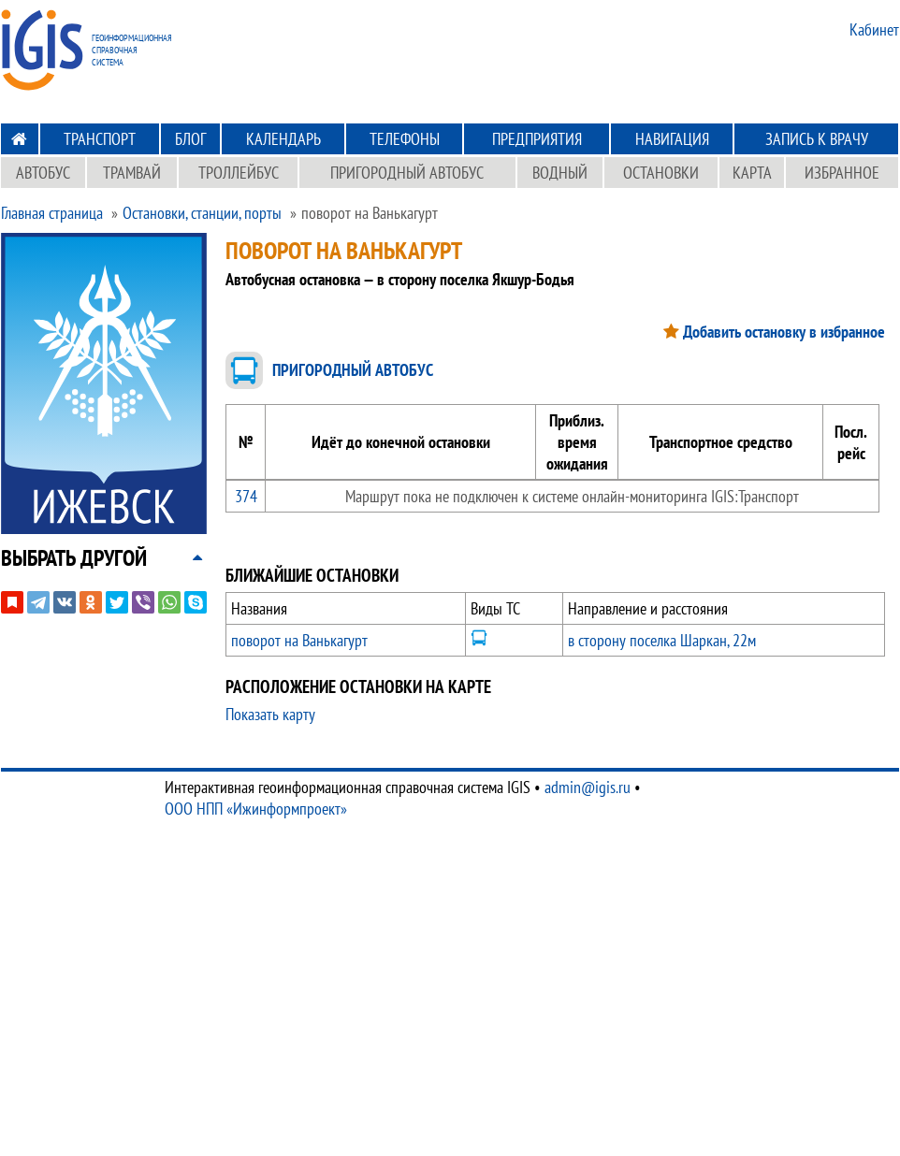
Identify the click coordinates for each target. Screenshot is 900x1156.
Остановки (661, 172)
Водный (560, 172)
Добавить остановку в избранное (784, 331)
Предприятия (537, 139)
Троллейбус (238, 172)
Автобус (43, 172)
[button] (74, 557)
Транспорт (100, 139)
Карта (752, 172)
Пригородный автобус (407, 172)
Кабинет (874, 29)
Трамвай (132, 172)
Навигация (672, 139)
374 (246, 496)
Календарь (283, 139)
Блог (190, 139)
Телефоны (405, 139)
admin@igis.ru (587, 787)
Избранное (842, 172)
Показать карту (270, 714)
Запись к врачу (816, 139)
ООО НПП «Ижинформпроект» (256, 808)
